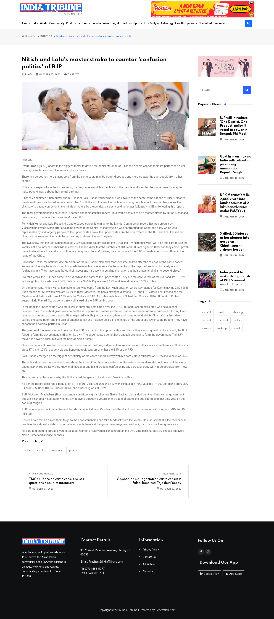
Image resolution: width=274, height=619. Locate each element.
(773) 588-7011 (96, 574)
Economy (84, 23)
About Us (148, 572)
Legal (115, 23)
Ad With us (149, 565)
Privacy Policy (151, 551)
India (35, 23)
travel (221, 312)
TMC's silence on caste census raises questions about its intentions (56, 481)
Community (56, 23)
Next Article (171, 474)
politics (238, 320)
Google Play (209, 577)
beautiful (206, 312)
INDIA (27, 450)
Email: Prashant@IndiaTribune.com (101, 563)
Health (179, 23)
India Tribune (129, 610)
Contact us (149, 558)
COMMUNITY (56, 450)
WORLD (40, 450)
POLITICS (46, 36)
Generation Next (165, 610)
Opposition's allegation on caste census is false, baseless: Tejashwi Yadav (149, 481)
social (236, 328)
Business (220, 23)
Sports (137, 23)
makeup (222, 328)
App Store (234, 577)
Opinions (191, 23)
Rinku (28, 74)
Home (26, 23)
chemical (206, 320)
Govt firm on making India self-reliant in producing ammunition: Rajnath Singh (235, 164)
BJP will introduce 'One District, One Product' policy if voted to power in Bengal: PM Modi (234, 126)
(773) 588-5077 (95, 570)
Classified (205, 23)
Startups (126, 23)
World (44, 23)
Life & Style (151, 23)
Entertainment (101, 23)
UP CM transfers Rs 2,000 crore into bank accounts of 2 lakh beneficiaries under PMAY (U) (235, 203)
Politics (71, 23)
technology (237, 312)
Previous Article (41, 474)
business (206, 328)
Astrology (167, 23)
